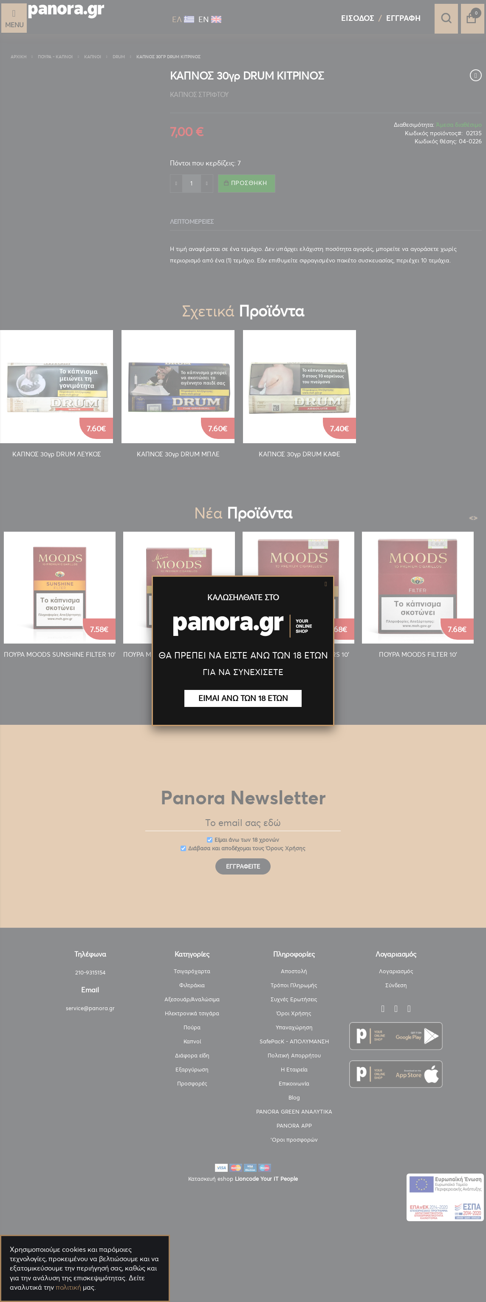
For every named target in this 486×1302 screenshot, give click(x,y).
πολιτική (68, 1287)
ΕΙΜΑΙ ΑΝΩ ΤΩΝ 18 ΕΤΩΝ (243, 698)
